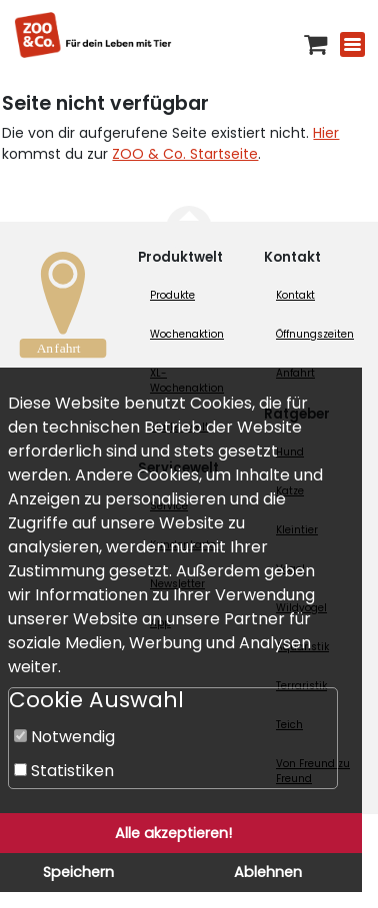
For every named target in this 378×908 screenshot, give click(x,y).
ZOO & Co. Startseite (185, 154)
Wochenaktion (187, 334)
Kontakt (295, 295)
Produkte (172, 295)
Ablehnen (268, 872)
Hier (326, 133)
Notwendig (64, 736)
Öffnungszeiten (315, 334)
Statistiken (64, 770)
